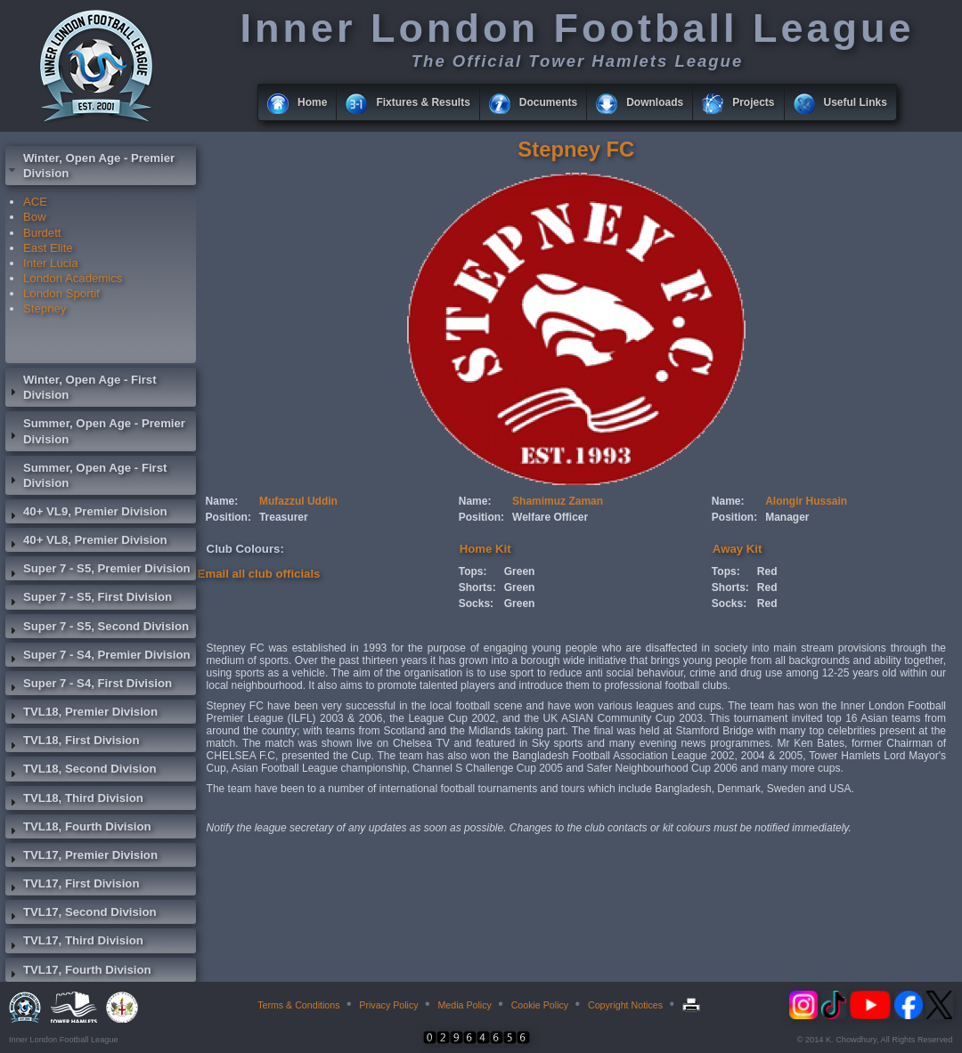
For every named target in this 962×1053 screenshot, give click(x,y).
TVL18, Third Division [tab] (74, 800)
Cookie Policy (540, 1005)
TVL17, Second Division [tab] (81, 914)
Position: (228, 517)
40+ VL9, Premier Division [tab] (86, 513)
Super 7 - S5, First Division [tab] (88, 599)
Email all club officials (259, 573)
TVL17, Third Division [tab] (74, 943)
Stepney (44, 308)
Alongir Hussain (806, 501)
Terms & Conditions (298, 1005)
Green (519, 571)
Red (767, 571)
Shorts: (477, 587)
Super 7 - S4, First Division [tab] (88, 685)
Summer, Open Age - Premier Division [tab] (95, 431)
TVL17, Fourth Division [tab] (78, 972)
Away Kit (737, 548)
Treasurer (283, 517)
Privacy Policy (388, 1005)
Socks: (476, 603)
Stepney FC (576, 149)
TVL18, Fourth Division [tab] (78, 829)
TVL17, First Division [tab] (72, 886)
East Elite (48, 248)
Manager (787, 517)
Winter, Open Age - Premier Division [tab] (90, 165)
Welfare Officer (550, 517)
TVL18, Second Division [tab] (81, 771)
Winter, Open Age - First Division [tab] (81, 387)
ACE (35, 201)
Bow (34, 216)
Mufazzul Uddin (298, 501)
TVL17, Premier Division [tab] (81, 857)
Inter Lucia (50, 263)
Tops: (473, 571)
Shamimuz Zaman (557, 501)
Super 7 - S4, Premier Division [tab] (98, 657)
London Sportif (61, 293)
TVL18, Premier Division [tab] (81, 714)
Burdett (42, 232)
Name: (222, 501)
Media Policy (464, 1005)
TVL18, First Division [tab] (72, 742)
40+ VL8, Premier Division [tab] (86, 542)
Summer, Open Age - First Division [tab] (86, 475)
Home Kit (485, 548)
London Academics (72, 278)
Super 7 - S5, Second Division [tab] (97, 628)
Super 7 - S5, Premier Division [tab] (98, 570)
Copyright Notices (625, 1005)
